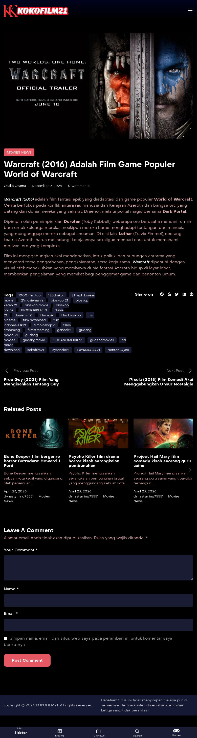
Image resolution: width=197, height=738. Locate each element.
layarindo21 (64, 361)
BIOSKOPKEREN (36, 321)
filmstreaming (41, 341)
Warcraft (141, 268)
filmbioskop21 (48, 336)
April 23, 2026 (16, 502)
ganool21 (68, 341)
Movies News (20, 152)
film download (65, 331)
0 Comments (84, 186)
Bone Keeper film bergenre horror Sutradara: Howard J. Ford (32, 472)
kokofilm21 (37, 361)
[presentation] (189, 481)
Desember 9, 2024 (50, 186)
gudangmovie (36, 351)
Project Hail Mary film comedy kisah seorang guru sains (162, 472)
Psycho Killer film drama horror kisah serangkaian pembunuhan (94, 472)
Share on (142, 300)
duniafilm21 (25, 326)
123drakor (58, 301)
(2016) (20, 199)
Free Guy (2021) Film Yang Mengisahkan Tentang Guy (31, 393)
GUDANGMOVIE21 (72, 351)
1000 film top (30, 301)
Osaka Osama (16, 186)
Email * (11, 624)
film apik (49, 326)
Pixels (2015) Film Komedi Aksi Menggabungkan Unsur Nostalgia (158, 393)
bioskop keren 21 (30, 311)
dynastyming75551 (20, 507)
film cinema (35, 331)
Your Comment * (21, 561)
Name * (11, 600)
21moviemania (47, 306)
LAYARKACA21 (94, 361)
